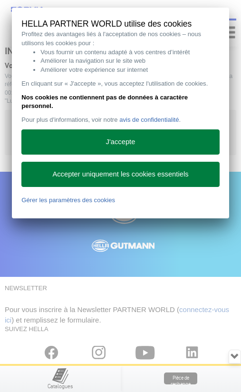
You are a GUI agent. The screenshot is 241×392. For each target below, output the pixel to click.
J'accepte (120, 142)
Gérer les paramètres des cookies (68, 200)
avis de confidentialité (149, 119)
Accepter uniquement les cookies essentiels (120, 174)
